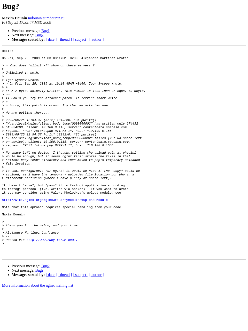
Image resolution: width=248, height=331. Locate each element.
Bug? (45, 31)
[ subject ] (80, 39)
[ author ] (96, 39)
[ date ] (51, 39)
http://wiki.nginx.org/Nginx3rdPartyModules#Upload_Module (55, 230)
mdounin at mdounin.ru (46, 18)
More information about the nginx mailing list (37, 327)
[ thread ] (65, 39)
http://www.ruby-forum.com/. (52, 278)
